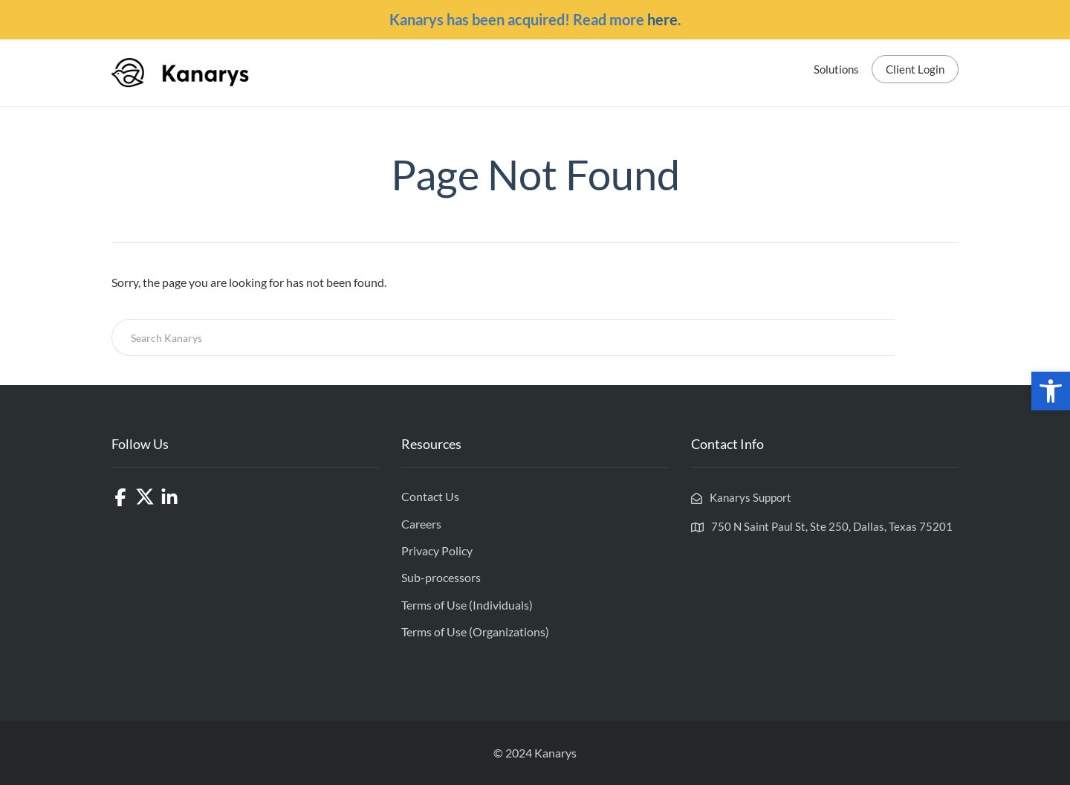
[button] (1050, 391)
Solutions (836, 69)
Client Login (915, 69)
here (662, 19)
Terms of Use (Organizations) (475, 631)
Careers (421, 524)
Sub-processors (441, 577)
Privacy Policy (437, 550)
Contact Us (430, 496)
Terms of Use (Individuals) (467, 605)
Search (927, 337)
